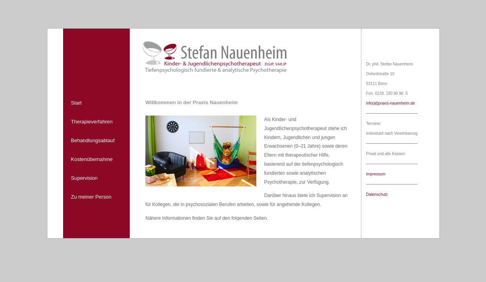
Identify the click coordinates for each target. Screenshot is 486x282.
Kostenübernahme (91, 159)
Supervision (84, 178)
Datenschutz (377, 194)
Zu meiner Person (91, 197)
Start (76, 103)
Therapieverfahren (91, 122)
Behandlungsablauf (92, 140)
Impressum (375, 174)
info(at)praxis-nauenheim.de (390, 103)
